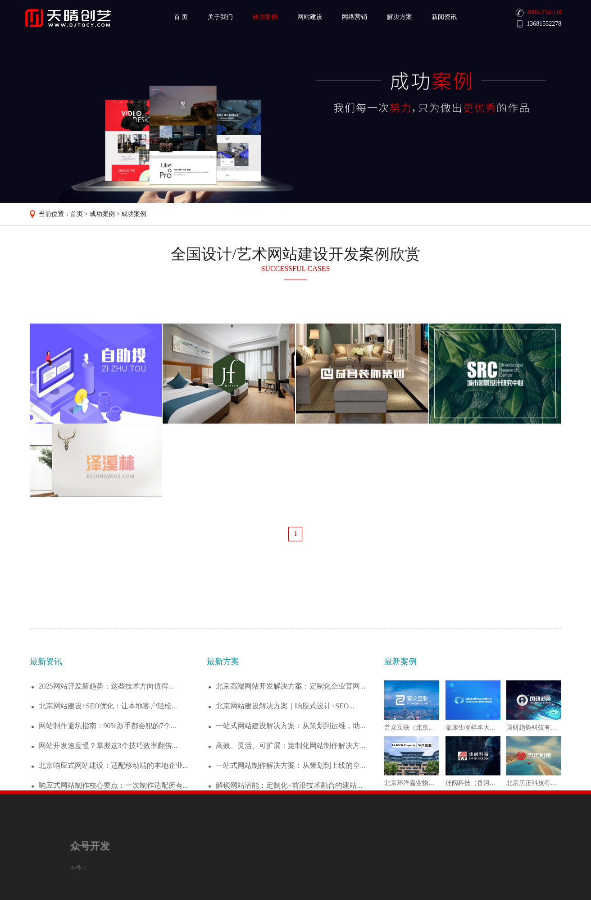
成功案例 (264, 17)
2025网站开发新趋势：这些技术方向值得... (106, 749)
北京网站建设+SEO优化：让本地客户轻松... (108, 769)
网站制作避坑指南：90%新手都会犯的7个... (107, 789)
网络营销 (354, 17)
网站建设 (310, 17)
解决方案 (399, 17)
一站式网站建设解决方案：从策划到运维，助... (290, 789)
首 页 (181, 17)
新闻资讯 (444, 17)
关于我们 (220, 17)
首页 (76, 214)
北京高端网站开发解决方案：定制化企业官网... (290, 749)
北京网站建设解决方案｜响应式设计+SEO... (285, 769)
